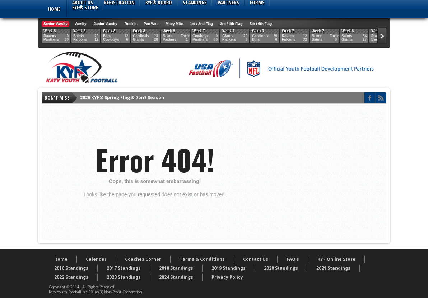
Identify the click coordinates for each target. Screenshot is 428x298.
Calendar (96, 259)
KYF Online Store (336, 259)
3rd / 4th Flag (231, 24)
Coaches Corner (143, 259)
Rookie (130, 24)
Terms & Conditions (202, 259)
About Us (82, 2)
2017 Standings (124, 268)
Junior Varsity (105, 24)
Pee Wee (151, 24)
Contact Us (255, 259)
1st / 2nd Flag (201, 24)
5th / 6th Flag (261, 24)
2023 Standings (124, 277)
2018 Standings (176, 268)
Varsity (81, 24)
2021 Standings (333, 268)
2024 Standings (176, 277)
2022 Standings (71, 277)
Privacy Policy (227, 277)
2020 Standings (281, 268)
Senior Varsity (55, 24)
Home (54, 8)
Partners (228, 2)
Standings (195, 2)
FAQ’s (293, 259)
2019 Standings (228, 268)
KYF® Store (85, 7)
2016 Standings (71, 268)
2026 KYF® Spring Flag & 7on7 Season (122, 98)
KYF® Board (158, 2)
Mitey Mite (174, 24)
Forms (257, 2)
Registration (119, 2)
